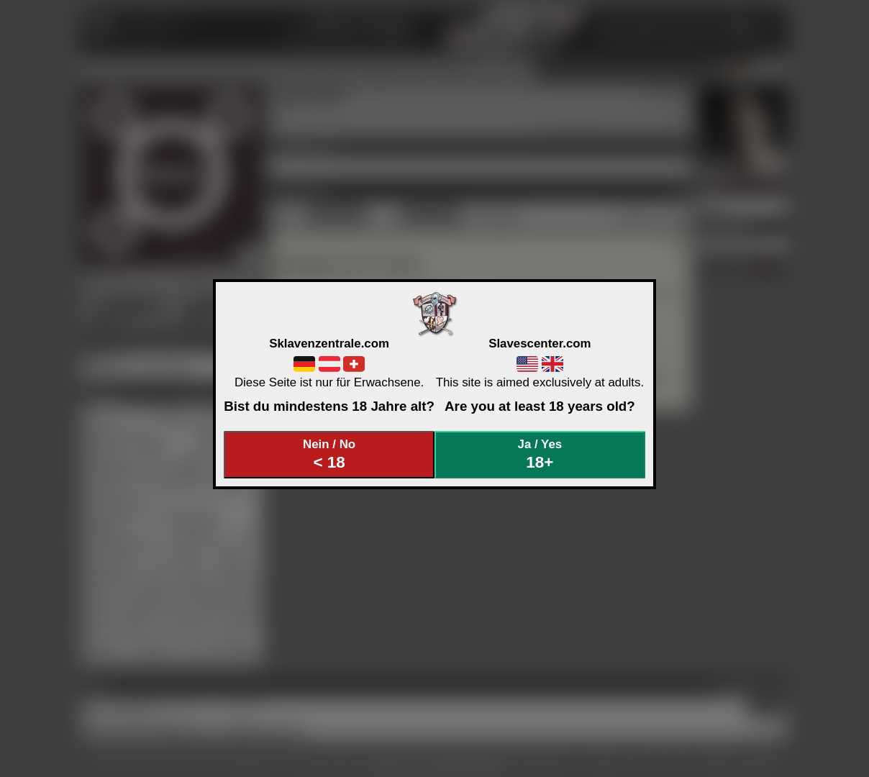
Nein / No (329, 454)
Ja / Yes (540, 454)
